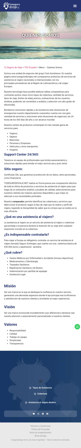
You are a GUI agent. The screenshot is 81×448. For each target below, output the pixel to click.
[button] (75, 5)
